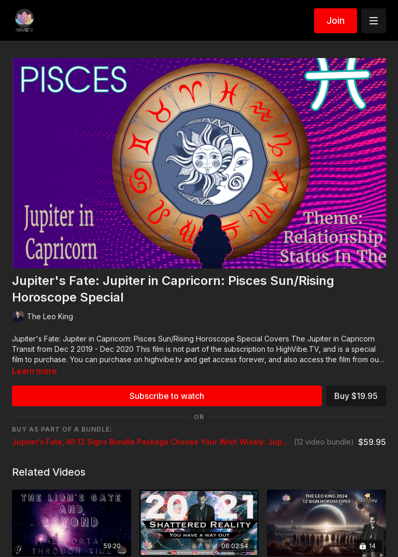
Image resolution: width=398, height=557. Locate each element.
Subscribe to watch (167, 396)
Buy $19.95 (356, 396)
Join (335, 20)
